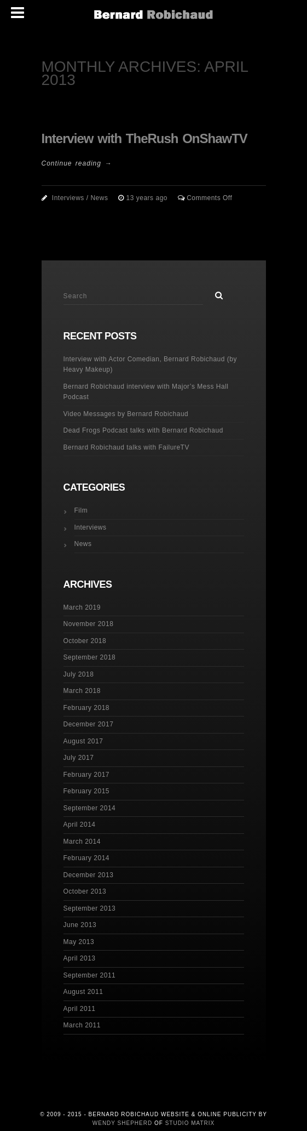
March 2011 (82, 1025)
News (99, 198)
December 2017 (88, 724)
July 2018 (78, 674)
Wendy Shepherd (122, 1123)
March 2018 (82, 691)
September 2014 (89, 808)
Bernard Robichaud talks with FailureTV (126, 447)
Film (81, 510)
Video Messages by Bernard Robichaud (126, 414)
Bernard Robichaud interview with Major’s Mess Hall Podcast (146, 392)
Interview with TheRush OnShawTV (144, 138)
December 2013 (88, 875)
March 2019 (82, 607)
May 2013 (79, 942)
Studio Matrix (190, 1123)
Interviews (68, 198)
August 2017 (83, 741)
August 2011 (83, 992)
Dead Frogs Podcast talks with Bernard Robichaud (143, 430)
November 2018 (88, 624)
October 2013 (85, 891)
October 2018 (85, 641)
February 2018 (86, 708)
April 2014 (79, 824)
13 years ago (148, 198)
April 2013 (79, 958)
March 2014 (82, 841)
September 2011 (89, 975)
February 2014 (86, 858)
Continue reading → (77, 163)
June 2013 (80, 925)
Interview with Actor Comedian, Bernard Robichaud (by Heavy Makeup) (150, 364)
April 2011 (79, 1009)
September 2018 (89, 657)
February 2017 (86, 774)
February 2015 (86, 791)
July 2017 (78, 757)
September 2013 (89, 908)
